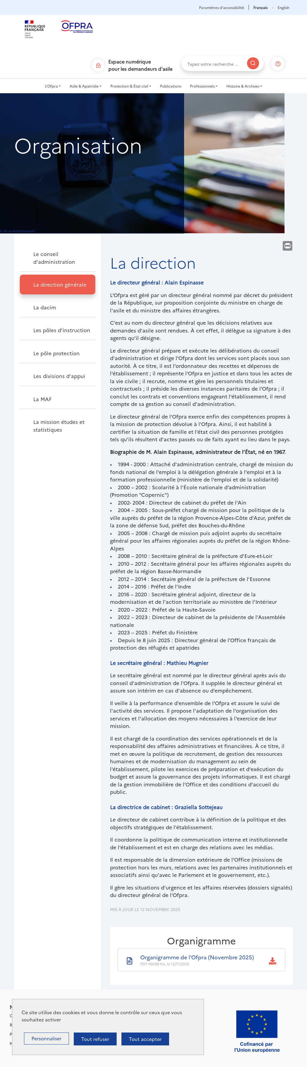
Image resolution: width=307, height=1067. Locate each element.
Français (260, 7)
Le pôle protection (56, 353)
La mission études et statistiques (59, 425)
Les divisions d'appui (59, 375)
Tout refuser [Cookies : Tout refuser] (95, 1039)
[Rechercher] (253, 63)
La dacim (44, 307)
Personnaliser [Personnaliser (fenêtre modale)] (46, 1038)
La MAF (42, 398)
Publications (170, 85)
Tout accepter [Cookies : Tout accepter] (145, 1039)
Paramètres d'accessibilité (221, 7)
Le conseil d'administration (54, 257)
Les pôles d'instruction (61, 329)
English (283, 7)
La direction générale (59, 284)
